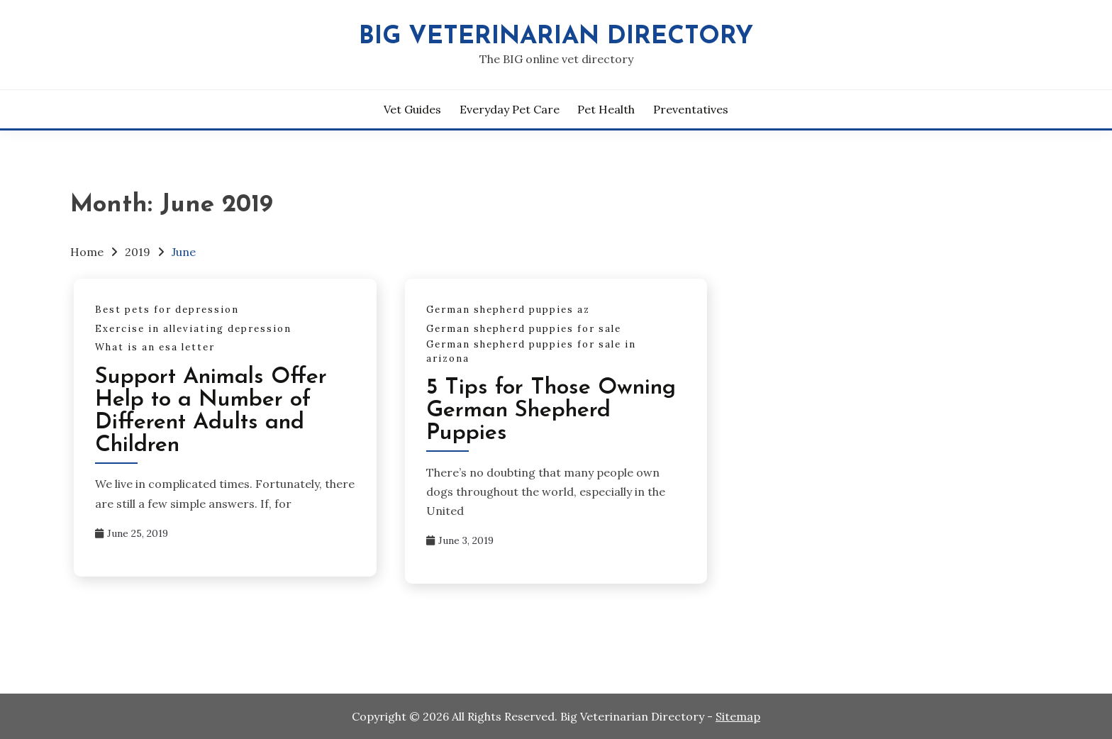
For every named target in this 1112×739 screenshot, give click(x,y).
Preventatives (690, 109)
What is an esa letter (155, 347)
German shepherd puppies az (508, 310)
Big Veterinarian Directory (556, 37)
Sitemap (738, 716)
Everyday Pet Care (510, 109)
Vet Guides (412, 109)
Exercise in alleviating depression (193, 329)
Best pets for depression (167, 310)
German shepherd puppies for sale (523, 329)
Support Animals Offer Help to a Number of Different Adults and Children (211, 411)
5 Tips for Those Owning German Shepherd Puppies (551, 411)
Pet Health (606, 109)
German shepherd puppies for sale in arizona (531, 351)
